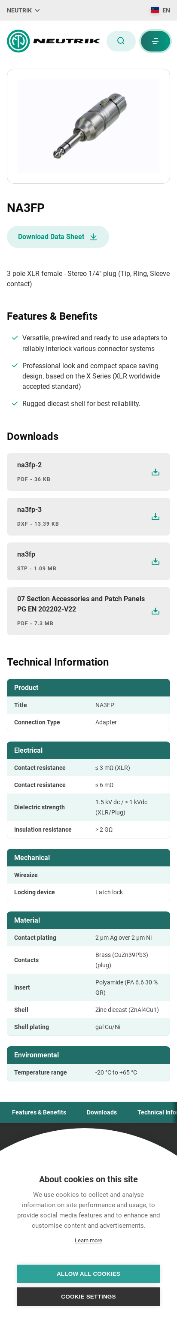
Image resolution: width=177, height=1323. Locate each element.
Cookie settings (88, 1296)
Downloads (102, 1112)
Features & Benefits (39, 1112)
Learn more (88, 1240)
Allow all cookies (88, 1274)
